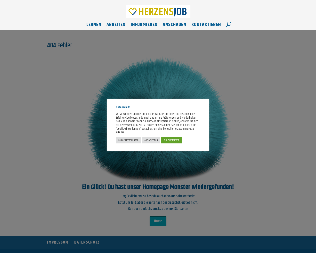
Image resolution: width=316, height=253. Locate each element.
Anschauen (174, 25)
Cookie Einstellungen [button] (128, 140)
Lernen (93, 25)
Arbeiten (116, 25)
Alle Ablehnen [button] (151, 140)
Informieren (144, 25)
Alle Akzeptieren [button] (171, 140)
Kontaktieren (206, 25)
